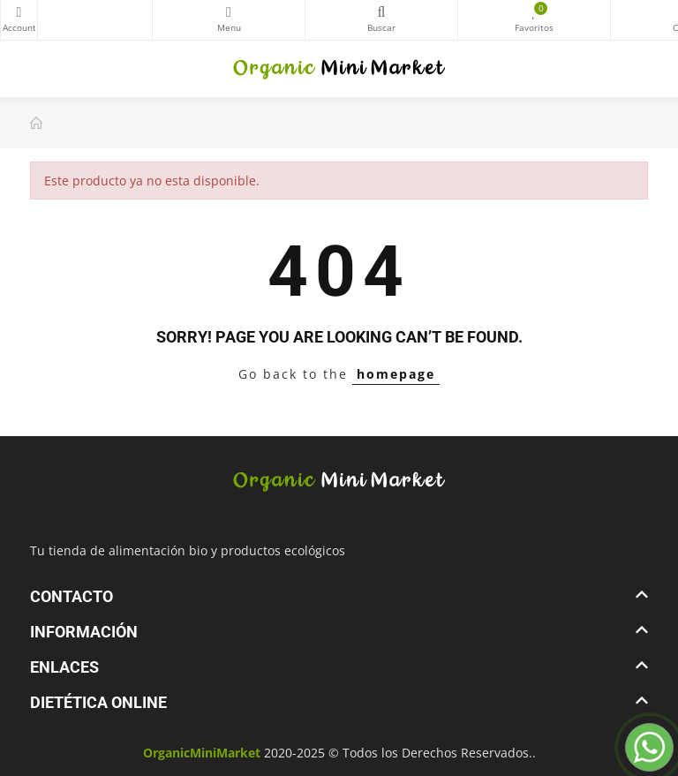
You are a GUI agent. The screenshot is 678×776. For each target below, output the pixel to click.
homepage (396, 373)
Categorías (229, 12)
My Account (19, 12)
